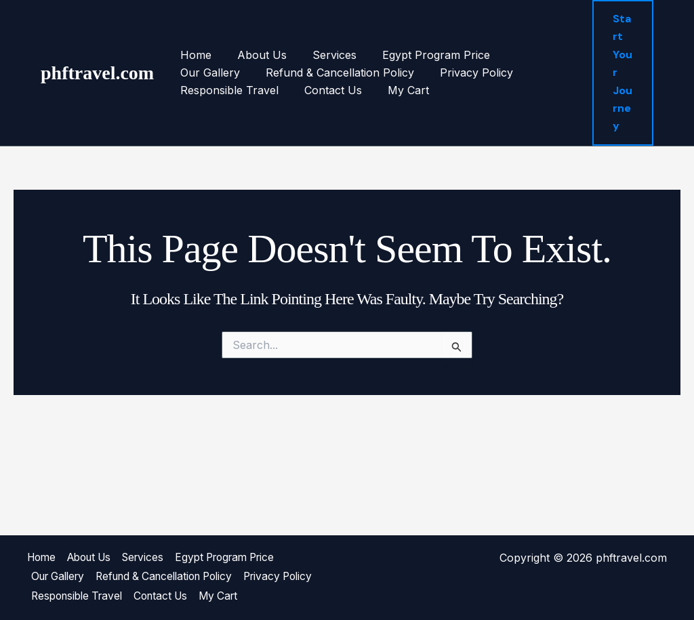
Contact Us (207, 90)
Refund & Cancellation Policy (252, 72)
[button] (621, 73)
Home (193, 55)
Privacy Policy (385, 72)
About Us (256, 55)
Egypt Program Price (422, 55)
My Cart (278, 90)
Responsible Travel (492, 72)
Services (324, 55)
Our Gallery (527, 55)
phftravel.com (97, 72)
